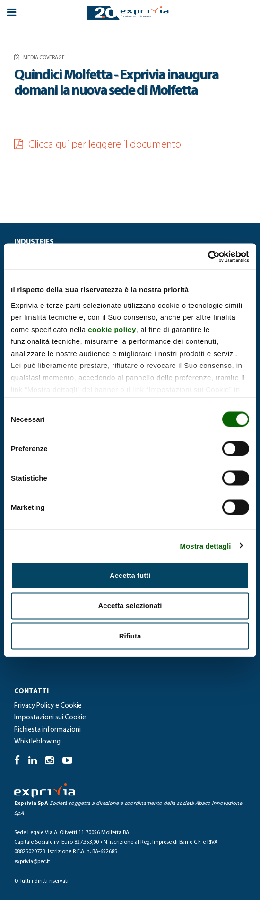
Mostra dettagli (205, 546)
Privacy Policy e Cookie (48, 705)
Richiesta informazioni (47, 730)
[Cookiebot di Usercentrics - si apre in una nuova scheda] (207, 256)
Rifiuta (130, 636)
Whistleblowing (37, 741)
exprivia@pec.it (32, 862)
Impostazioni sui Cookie (50, 717)
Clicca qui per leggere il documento (97, 145)
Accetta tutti (130, 575)
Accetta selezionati (130, 606)
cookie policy (112, 329)
